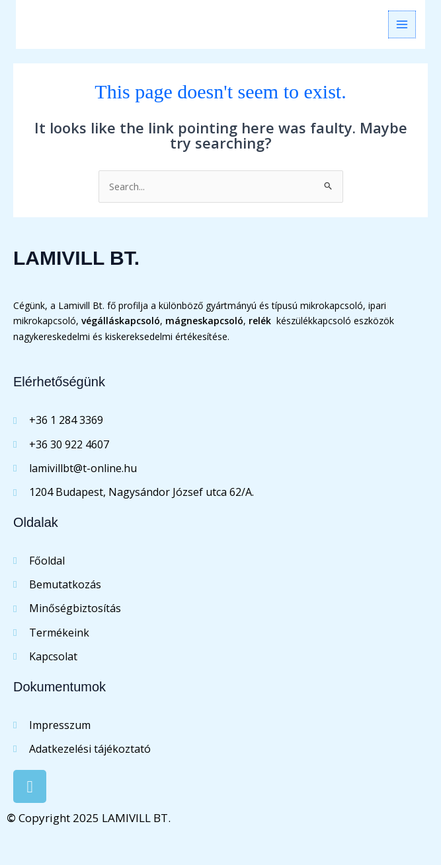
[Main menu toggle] (402, 24)
